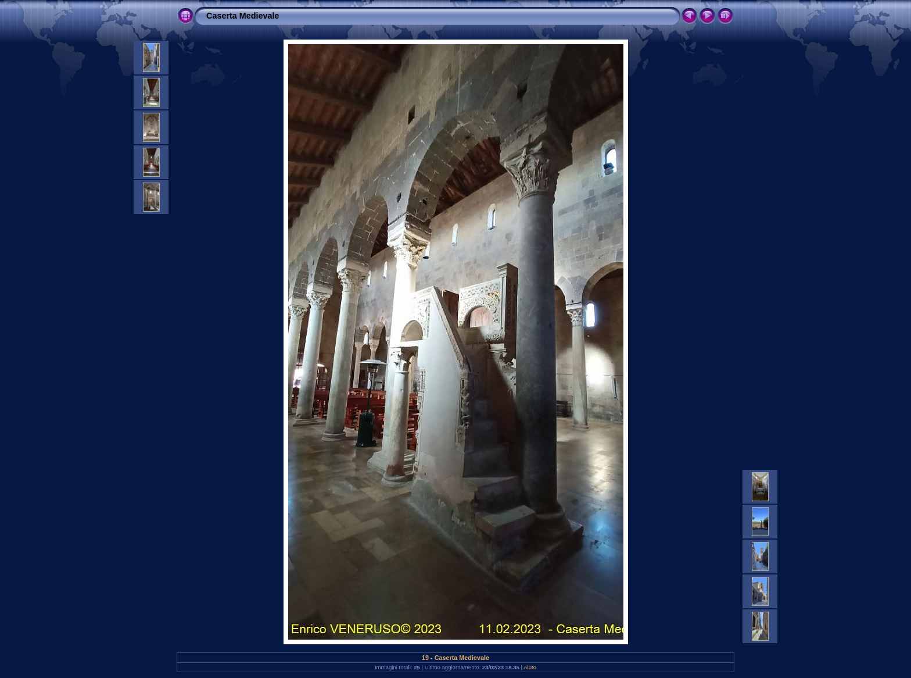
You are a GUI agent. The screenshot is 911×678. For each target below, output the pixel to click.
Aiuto (529, 667)
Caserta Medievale (242, 15)
